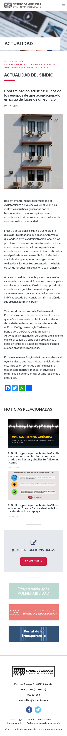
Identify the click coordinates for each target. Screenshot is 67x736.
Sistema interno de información (43, 723)
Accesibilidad (14, 723)
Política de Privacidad (39, 719)
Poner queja (33, 561)
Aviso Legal (16, 719)
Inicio (6, 61)
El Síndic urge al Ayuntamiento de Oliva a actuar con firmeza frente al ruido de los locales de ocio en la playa (33, 508)
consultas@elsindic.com (33, 700)
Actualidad (16, 61)
